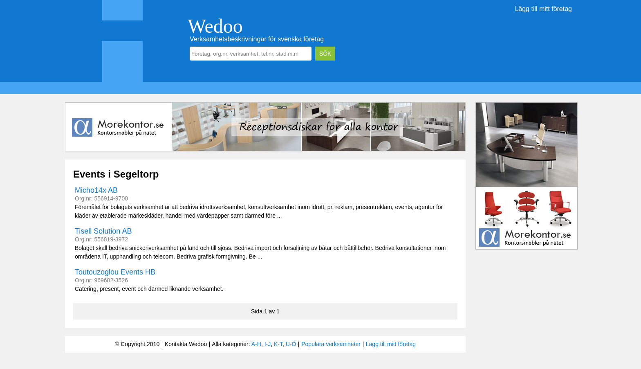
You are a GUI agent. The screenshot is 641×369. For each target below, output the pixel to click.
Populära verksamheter (331, 344)
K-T (278, 344)
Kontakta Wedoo (186, 344)
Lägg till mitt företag (543, 8)
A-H (256, 344)
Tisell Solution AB (103, 231)
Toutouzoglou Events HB (115, 272)
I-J (267, 344)
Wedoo (215, 26)
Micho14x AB (96, 190)
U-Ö (291, 344)
